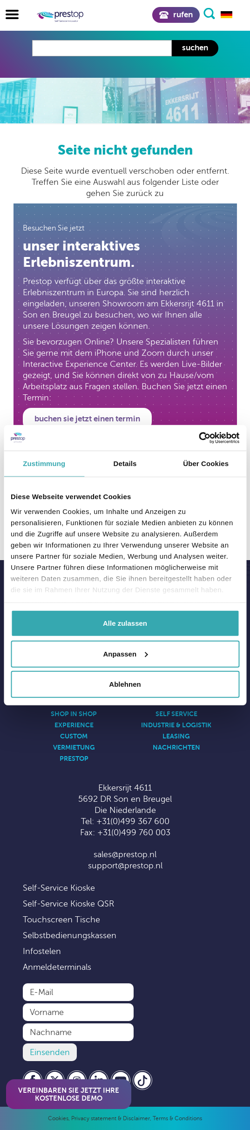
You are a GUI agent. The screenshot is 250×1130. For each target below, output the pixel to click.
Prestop (74, 758)
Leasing (176, 736)
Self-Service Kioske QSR (68, 903)
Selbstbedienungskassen (69, 935)
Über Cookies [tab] (206, 463)
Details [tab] (125, 463)
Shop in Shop (74, 713)
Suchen (195, 47)
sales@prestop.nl (125, 854)
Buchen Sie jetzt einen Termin (87, 418)
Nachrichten (176, 747)
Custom (74, 736)
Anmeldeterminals (57, 967)
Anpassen (125, 653)
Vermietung (74, 747)
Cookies (58, 1118)
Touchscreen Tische (61, 919)
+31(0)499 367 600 (132, 821)
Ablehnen (125, 684)
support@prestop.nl (125, 865)
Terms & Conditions (177, 1118)
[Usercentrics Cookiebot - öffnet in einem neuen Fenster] (198, 438)
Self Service (176, 713)
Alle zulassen (125, 623)
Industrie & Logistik (176, 725)
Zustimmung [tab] (44, 463)
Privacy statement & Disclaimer (110, 1118)
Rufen (175, 14)
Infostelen (42, 951)
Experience (74, 725)
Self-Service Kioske (59, 888)
